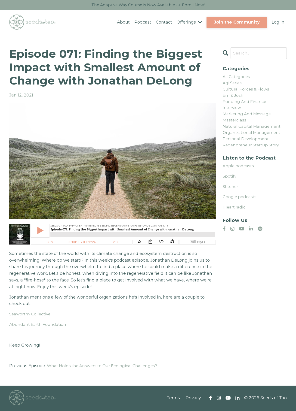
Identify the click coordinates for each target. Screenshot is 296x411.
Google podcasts (240, 202)
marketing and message (248, 117)
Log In (278, 22)
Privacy (193, 398)
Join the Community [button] (237, 22)
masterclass (235, 124)
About (123, 22)
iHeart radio (235, 212)
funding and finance (245, 104)
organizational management (253, 137)
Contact (164, 22)
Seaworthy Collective (31, 314)
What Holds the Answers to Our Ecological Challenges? (104, 366)
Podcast (142, 22)
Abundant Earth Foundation (38, 324)
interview (232, 110)
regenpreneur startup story (252, 150)
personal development (247, 143)
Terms (173, 398)
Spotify (230, 181)
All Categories (237, 77)
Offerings (189, 22)
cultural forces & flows (247, 90)
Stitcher (231, 192)
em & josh (234, 97)
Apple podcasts (239, 171)
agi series (233, 84)
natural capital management (253, 130)
